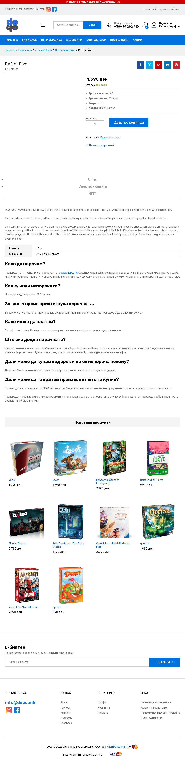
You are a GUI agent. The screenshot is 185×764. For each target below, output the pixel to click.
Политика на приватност (156, 702)
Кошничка (104, 707)
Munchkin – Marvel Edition (23, 607)
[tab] (92, 180)
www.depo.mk (69, 272)
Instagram (67, 718)
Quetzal (144, 543)
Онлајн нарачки (123, 23)
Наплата (103, 712)
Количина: (91, 119)
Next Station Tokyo (151, 480)
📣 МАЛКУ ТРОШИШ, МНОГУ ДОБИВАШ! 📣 (92, 1)
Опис (92, 179)
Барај (92, 25)
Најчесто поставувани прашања (160, 712)
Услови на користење (154, 707)
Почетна (11, 40)
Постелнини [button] (119, 40)
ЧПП (92, 193)
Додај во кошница (129, 123)
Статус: (90, 85)
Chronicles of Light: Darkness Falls (113, 545)
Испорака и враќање (167, 9)
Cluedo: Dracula (18, 543)
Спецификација (92, 186)
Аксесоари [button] (74, 40)
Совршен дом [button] (96, 40)
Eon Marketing (116, 746)
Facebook (66, 723)
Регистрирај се (169, 26)
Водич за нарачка (151, 718)
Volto (12, 480)
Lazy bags (29, 40)
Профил (102, 702)
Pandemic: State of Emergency (107, 481)
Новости (149, 9)
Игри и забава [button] (51, 40)
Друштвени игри (110, 137)
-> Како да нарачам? (100, 145)
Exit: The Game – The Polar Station (68, 545)
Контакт (66, 712)
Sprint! (56, 607)
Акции (137, 40)
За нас (64, 702)
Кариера (66, 707)
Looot (56, 480)
